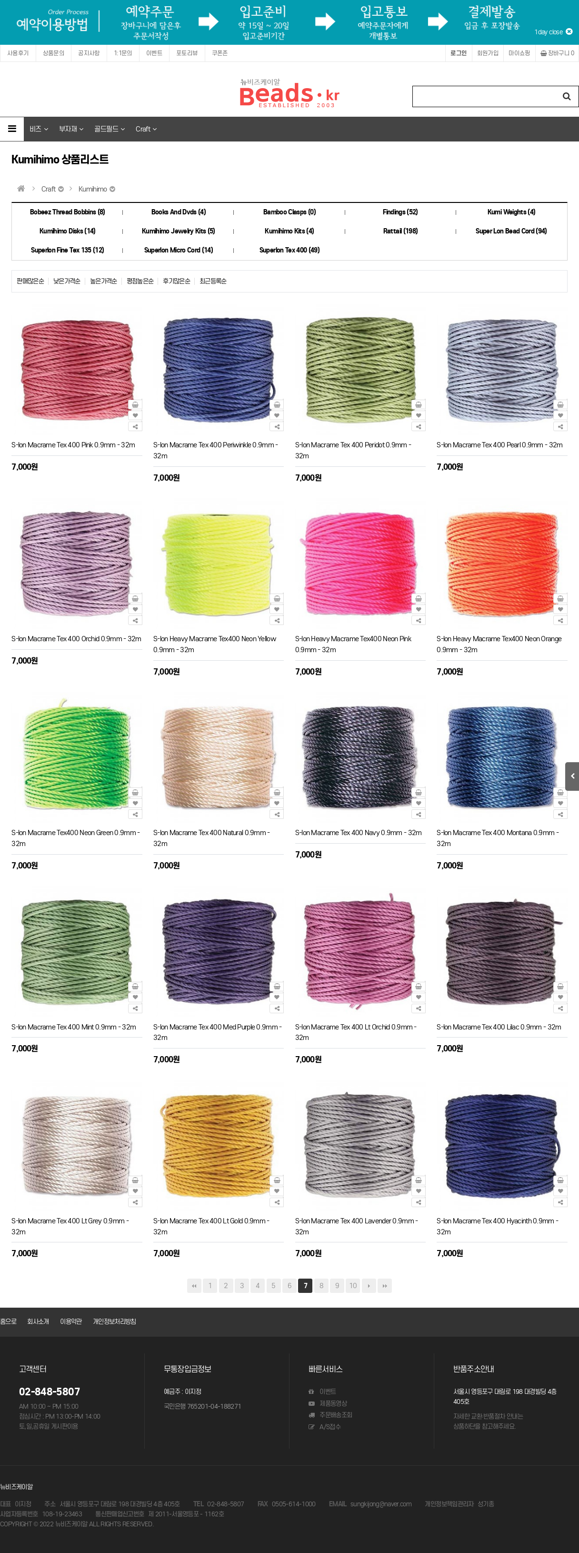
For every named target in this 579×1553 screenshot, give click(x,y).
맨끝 (385, 1286)
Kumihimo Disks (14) (68, 231)
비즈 (39, 128)
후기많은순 (176, 281)
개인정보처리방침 (114, 1322)
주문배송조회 (330, 1415)
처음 (194, 1286)
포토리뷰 (187, 53)
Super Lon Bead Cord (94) (511, 231)
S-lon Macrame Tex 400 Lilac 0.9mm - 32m (499, 1026)
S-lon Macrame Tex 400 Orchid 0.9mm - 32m (76, 638)
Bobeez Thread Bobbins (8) (67, 212)
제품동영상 (328, 1404)
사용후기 (18, 53)
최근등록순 (213, 281)
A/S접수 (324, 1427)
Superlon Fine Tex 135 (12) (67, 250)
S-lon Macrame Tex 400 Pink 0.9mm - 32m (73, 444)
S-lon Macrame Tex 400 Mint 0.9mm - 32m (73, 1026)
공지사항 (89, 53)
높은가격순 (103, 281)
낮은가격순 (66, 281)
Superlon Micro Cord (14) (178, 250)
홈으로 (8, 1322)
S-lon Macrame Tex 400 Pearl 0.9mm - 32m (499, 444)
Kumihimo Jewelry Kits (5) (178, 231)
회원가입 (488, 53)
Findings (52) (400, 212)
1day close (553, 32)
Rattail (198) (400, 231)
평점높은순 (140, 281)
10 (353, 1285)
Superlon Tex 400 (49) (289, 250)
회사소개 (38, 1322)
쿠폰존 (220, 53)
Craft (146, 128)
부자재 (71, 128)
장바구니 (557, 53)
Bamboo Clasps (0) (289, 212)
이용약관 (70, 1322)
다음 (369, 1286)
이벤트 (154, 53)
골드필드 (109, 128)
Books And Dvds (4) (178, 212)
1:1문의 (123, 53)
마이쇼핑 (519, 53)
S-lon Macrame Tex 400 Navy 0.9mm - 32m (358, 832)
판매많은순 (30, 281)
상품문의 (54, 53)
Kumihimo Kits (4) (289, 231)
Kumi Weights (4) (512, 212)
